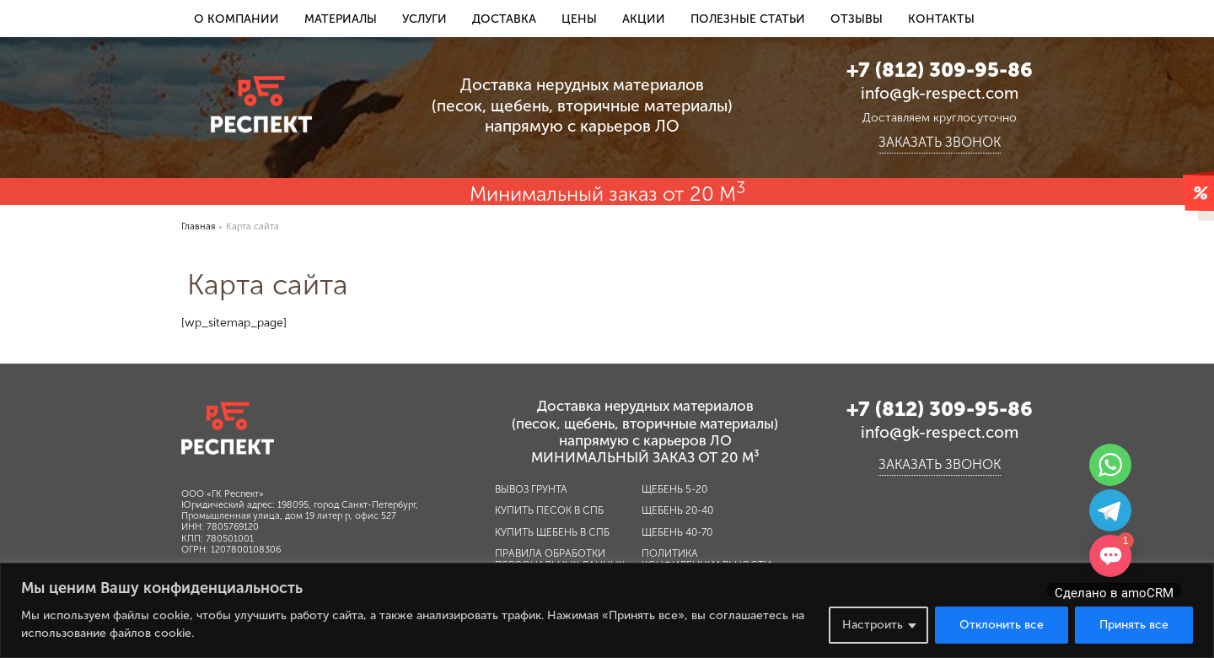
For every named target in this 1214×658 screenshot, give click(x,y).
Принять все (1133, 625)
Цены (579, 19)
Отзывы (856, 19)
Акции (643, 19)
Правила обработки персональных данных (560, 559)
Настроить (872, 625)
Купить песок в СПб (549, 510)
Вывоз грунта (531, 489)
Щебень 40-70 (677, 532)
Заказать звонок (939, 142)
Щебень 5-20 (674, 489)
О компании (236, 19)
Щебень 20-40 (677, 510)
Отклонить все (1001, 625)
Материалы (340, 19)
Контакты (941, 19)
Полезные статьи (747, 19)
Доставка (504, 19)
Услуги (424, 19)
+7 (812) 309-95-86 (939, 69)
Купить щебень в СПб (552, 532)
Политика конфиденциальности (706, 559)
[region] (607, 610)
